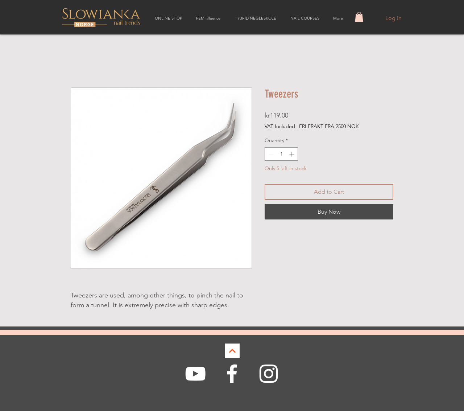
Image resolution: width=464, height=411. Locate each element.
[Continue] (232, 351)
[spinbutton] (281, 154)
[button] (359, 17)
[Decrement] (270, 154)
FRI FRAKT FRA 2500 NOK (329, 126)
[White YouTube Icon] (195, 373)
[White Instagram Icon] (268, 373)
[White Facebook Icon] (232, 373)
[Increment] (292, 154)
